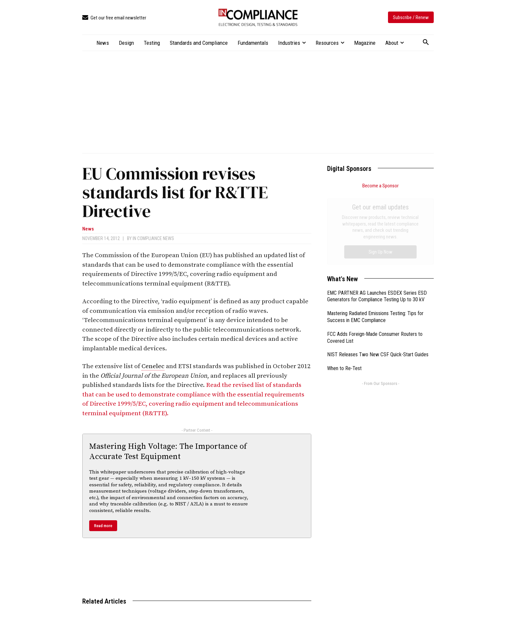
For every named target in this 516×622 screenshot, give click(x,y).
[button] (426, 42)
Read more (103, 525)
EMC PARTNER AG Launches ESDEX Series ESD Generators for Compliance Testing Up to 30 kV (377, 222)
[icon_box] (114, 17)
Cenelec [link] (153, 366)
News (88, 229)
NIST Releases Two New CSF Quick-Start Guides (377, 280)
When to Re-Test (344, 294)
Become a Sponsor (380, 186)
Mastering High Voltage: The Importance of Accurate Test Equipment (168, 452)
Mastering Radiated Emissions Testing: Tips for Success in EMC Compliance (375, 242)
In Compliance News (153, 238)
